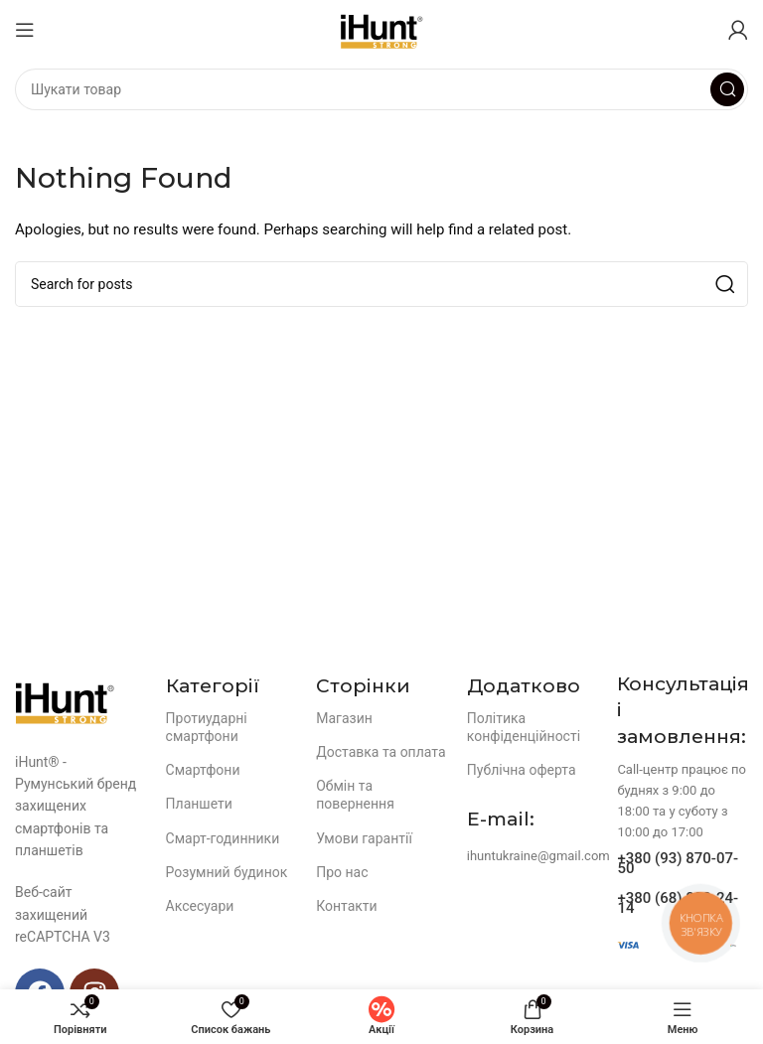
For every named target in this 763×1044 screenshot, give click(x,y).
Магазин (344, 718)
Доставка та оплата (380, 752)
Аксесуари (200, 906)
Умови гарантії (364, 838)
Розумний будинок (227, 872)
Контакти (347, 906)
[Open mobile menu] (25, 30)
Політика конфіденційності (523, 727)
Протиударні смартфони (206, 727)
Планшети (199, 804)
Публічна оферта (521, 770)
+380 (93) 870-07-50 (677, 863)
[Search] (381, 89)
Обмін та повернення (355, 795)
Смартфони (203, 770)
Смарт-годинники (223, 838)
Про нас (342, 872)
